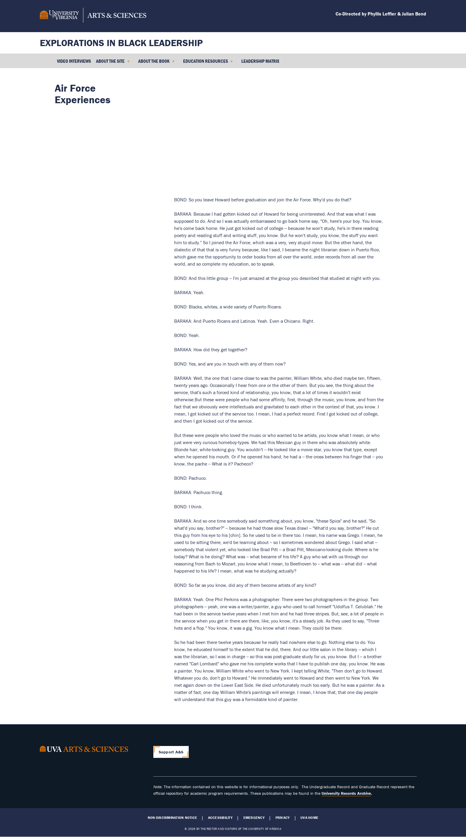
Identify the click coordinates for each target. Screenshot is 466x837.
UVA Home (309, 818)
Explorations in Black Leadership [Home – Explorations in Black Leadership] (121, 42)
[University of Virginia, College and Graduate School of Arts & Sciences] (93, 16)
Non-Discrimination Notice (172, 818)
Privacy (282, 818)
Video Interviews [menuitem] (74, 61)
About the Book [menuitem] (156, 63)
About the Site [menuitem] (113, 63)
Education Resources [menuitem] (208, 63)
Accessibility (220, 818)
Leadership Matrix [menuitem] (260, 61)
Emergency (254, 818)
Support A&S (171, 752)
